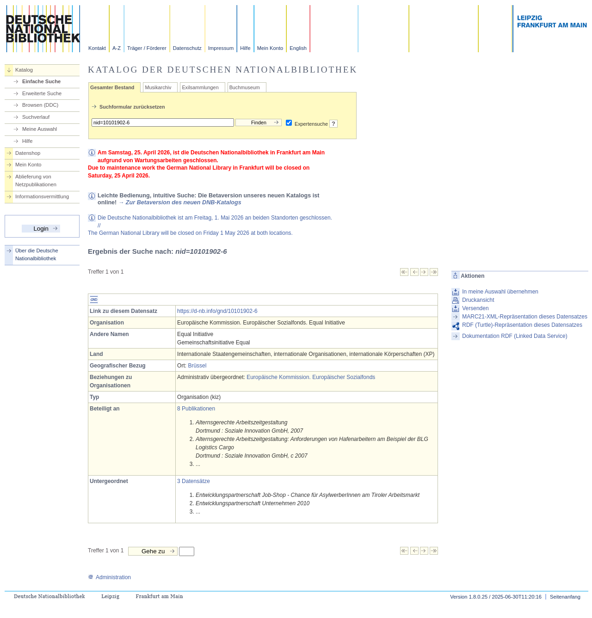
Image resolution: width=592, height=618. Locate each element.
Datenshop (27, 153)
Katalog (24, 70)
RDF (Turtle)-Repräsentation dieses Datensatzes (522, 325)
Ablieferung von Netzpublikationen (35, 180)
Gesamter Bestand (112, 87)
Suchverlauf (35, 117)
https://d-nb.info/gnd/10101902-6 (217, 311)
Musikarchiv (158, 87)
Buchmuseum (244, 87)
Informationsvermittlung (42, 196)
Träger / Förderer (146, 48)
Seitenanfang (565, 597)
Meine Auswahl (39, 129)
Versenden (475, 308)
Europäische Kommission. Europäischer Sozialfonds (311, 377)
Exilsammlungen (200, 87)
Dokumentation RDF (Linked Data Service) (514, 336)
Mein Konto (270, 48)
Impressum (221, 48)
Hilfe (245, 48)
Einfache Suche (41, 81)
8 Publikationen (196, 408)
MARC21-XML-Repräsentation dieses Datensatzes (524, 316)
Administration (109, 577)
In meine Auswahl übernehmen (500, 291)
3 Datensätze (193, 481)
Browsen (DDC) (40, 105)
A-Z (116, 48)
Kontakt (97, 48)
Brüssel (197, 365)
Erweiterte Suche (42, 93)
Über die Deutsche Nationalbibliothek (36, 254)
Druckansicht (478, 300)
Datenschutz (187, 48)
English (298, 48)
